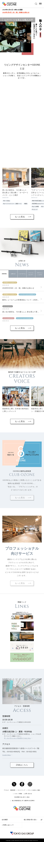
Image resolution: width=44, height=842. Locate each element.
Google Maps (6, 779)
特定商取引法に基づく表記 (21, 821)
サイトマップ (21, 814)
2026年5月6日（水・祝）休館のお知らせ (15, 12)
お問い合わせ (28, 818)
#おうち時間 (35, 206)
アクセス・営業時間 (9, 814)
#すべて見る (6, 200)
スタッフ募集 (18, 818)
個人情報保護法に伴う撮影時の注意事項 (23, 825)
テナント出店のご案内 (34, 814)
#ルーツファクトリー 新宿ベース (12, 203)
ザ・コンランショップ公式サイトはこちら (17, 762)
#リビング (34, 209)
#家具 (25, 203)
